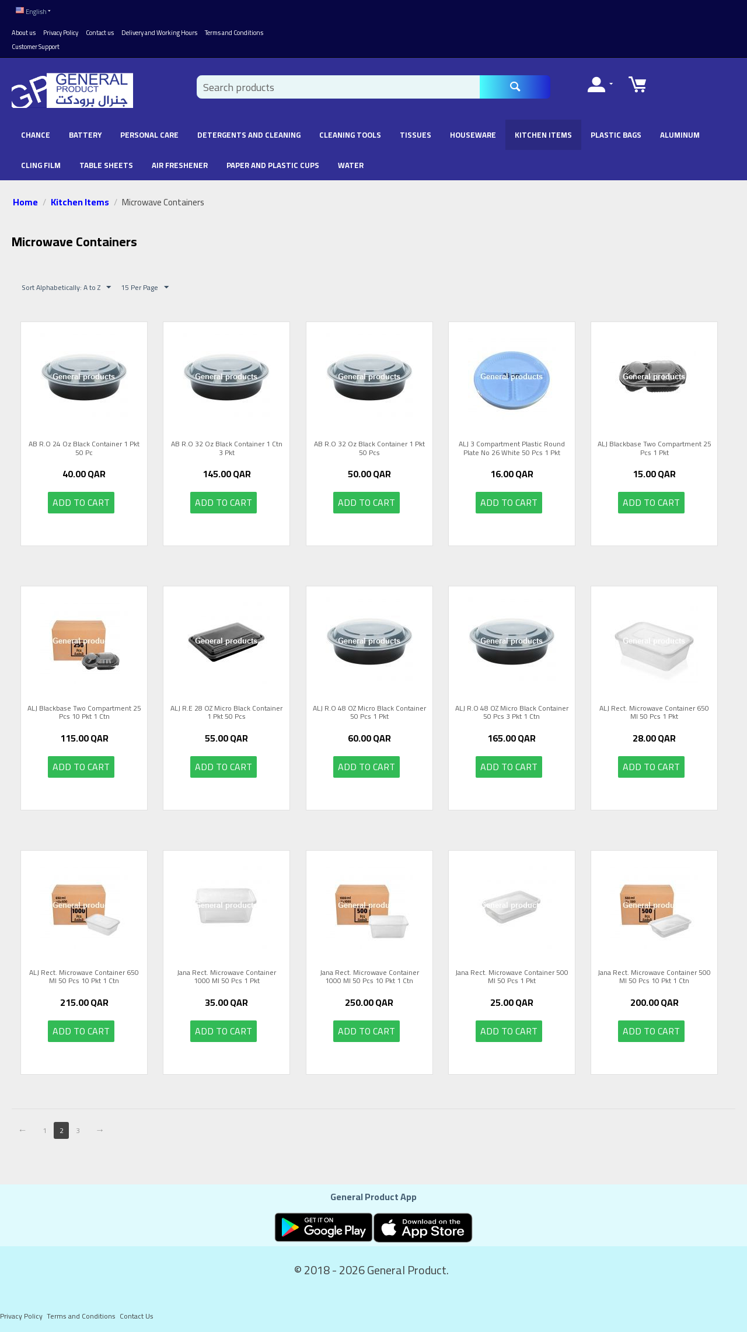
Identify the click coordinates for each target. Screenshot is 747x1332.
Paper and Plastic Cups (272, 163)
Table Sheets (106, 163)
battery (85, 132)
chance (35, 132)
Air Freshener (180, 163)
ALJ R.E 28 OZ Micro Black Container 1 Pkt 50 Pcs (226, 710)
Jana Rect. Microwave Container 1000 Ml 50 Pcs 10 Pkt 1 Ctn (369, 974)
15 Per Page (145, 285)
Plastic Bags (616, 132)
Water (351, 163)
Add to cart (81, 500)
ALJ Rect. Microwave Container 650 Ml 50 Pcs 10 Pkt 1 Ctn (84, 974)
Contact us (100, 30)
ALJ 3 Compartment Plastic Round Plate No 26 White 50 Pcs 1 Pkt (512, 446)
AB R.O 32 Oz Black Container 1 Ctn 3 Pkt (226, 446)
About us (24, 30)
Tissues (415, 132)
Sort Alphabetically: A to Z (66, 285)
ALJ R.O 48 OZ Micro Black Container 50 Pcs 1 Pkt (369, 710)
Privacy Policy (60, 30)
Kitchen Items (543, 132)
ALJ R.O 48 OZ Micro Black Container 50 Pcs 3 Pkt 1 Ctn (511, 710)
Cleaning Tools (350, 132)
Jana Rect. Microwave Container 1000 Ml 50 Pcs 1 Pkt (226, 974)
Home (25, 199)
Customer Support (36, 44)
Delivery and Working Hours (159, 30)
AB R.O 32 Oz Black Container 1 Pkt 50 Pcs (369, 446)
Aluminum (680, 132)
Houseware (473, 132)
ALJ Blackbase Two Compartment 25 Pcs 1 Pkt (654, 446)
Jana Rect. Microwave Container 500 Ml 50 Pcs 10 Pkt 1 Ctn (654, 974)
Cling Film (41, 163)
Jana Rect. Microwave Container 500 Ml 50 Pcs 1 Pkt (511, 974)
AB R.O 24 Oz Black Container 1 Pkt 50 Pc (84, 446)
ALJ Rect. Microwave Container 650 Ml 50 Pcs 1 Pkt (654, 710)
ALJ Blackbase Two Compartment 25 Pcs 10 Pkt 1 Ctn (84, 710)
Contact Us (136, 1313)
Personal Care (149, 132)
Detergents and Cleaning (249, 132)
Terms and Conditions (234, 30)
